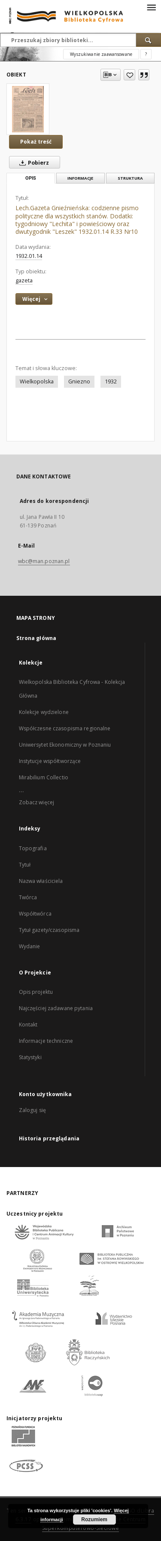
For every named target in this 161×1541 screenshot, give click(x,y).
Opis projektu (36, 992)
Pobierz (32, 162)
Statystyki (30, 1057)
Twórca (28, 897)
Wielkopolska (37, 381)
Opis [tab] (30, 178)
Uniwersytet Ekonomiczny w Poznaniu (65, 744)
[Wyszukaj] (148, 40)
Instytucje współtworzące (50, 761)
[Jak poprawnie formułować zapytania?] (146, 54)
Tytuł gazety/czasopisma (49, 930)
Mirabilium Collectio (43, 777)
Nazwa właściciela (41, 881)
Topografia (33, 848)
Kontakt (28, 1024)
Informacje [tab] (80, 178)
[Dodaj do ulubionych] (129, 74)
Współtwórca (35, 913)
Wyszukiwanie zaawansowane (101, 54)
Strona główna (36, 638)
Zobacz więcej (37, 802)
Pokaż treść (36, 141)
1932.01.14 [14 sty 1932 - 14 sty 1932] (28, 256)
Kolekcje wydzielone (44, 712)
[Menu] (151, 7)
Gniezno (79, 381)
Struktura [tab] (130, 178)
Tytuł (25, 864)
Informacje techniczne (46, 1041)
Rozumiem (94, 1519)
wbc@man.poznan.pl (44, 561)
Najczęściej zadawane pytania (56, 1008)
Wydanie (29, 946)
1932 (111, 381)
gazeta (24, 280)
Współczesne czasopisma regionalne (65, 728)
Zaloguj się (32, 1110)
